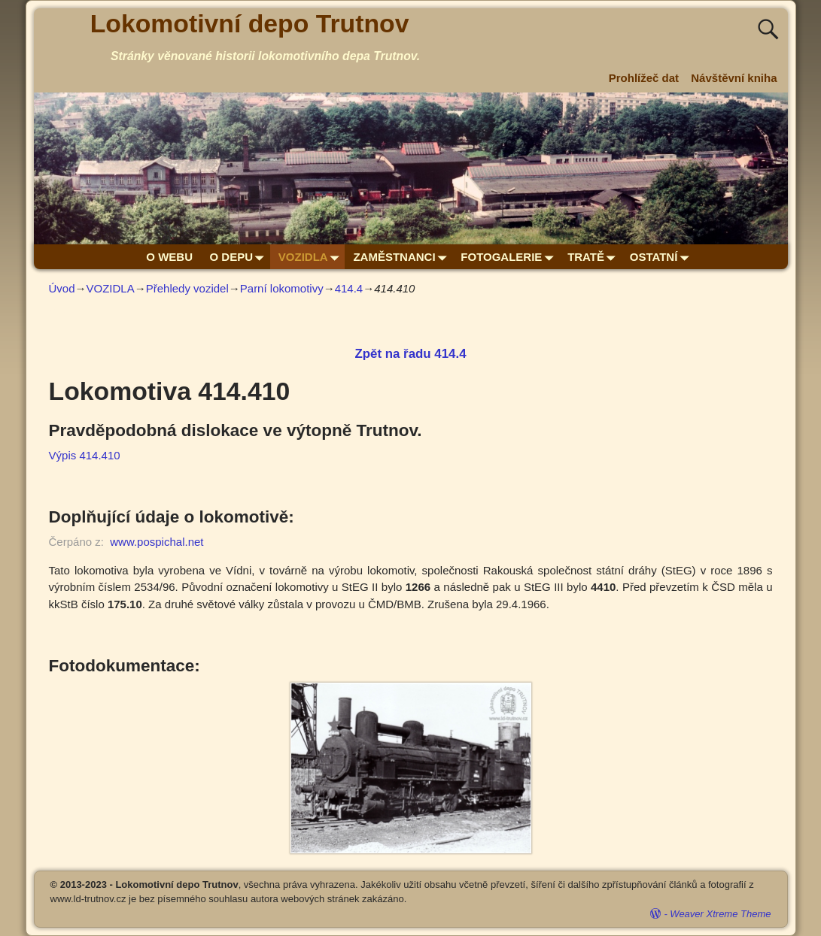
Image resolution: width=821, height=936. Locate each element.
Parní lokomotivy (282, 288)
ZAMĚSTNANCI (402, 256)
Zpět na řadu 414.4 (410, 354)
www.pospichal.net (156, 541)
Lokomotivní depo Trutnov (249, 23)
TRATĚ (594, 256)
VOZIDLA (311, 256)
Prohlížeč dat (644, 77)
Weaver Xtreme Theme (720, 913)
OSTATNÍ (662, 256)
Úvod (62, 288)
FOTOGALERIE (510, 256)
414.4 (349, 288)
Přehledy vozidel (187, 288)
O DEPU (240, 256)
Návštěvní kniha (734, 77)
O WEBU (169, 256)
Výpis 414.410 (84, 455)
